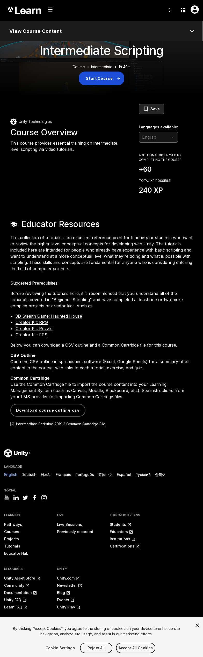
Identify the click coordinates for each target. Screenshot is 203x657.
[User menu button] (195, 9)
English (10, 474)
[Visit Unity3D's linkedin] (16, 497)
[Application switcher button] (183, 10)
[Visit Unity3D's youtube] (6, 497)
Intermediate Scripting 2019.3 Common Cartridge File (60, 424)
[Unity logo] (17, 453)
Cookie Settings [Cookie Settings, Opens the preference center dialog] (60, 653)
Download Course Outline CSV (48, 410)
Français (63, 474)
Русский (143, 474)
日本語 (46, 474)
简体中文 (105, 474)
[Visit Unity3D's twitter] (25, 497)
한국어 (160, 474)
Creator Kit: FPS (31, 334)
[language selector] (158, 137)
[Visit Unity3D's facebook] (34, 497)
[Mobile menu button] (50, 9)
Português (84, 474)
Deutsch (29, 474)
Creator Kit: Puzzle (34, 328)
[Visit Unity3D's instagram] (44, 497)
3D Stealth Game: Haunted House (49, 316)
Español (124, 474)
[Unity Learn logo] (25, 10)
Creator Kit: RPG (32, 322)
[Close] (197, 630)
